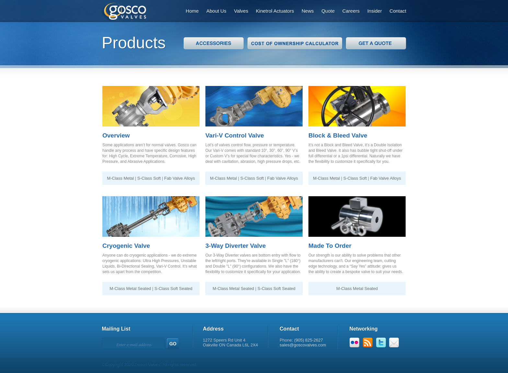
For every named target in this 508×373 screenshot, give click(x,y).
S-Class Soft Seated (173, 288)
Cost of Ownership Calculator (294, 43)
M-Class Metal (120, 178)
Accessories (213, 43)
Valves (241, 11)
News (308, 11)
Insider (374, 11)
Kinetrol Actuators (275, 11)
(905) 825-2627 (308, 340)
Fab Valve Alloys (179, 178)
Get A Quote (376, 43)
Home (192, 11)
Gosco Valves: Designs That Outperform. (120, 10)
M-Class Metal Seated (130, 288)
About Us (216, 11)
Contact (397, 11)
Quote (328, 11)
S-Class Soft (149, 178)
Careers (351, 11)
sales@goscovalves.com (303, 345)
